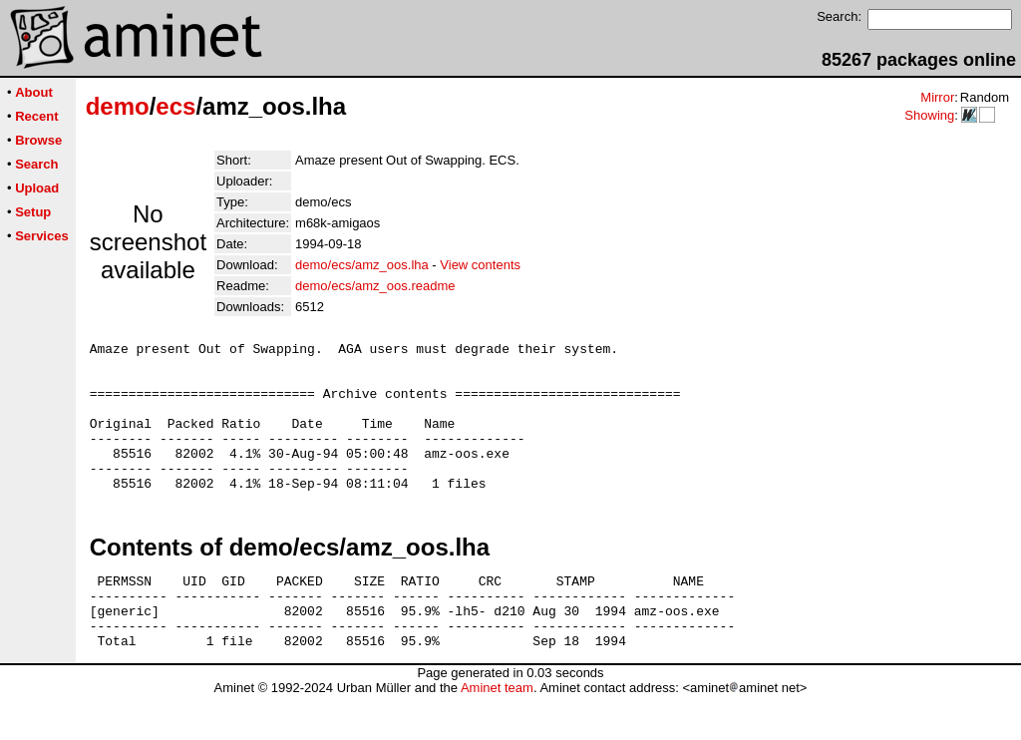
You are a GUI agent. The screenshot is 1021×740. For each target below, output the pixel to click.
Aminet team (497, 732)
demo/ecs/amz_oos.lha (362, 264)
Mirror (937, 97)
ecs (175, 106)
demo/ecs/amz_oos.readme (375, 285)
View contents (480, 264)
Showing (929, 115)
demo (118, 106)
